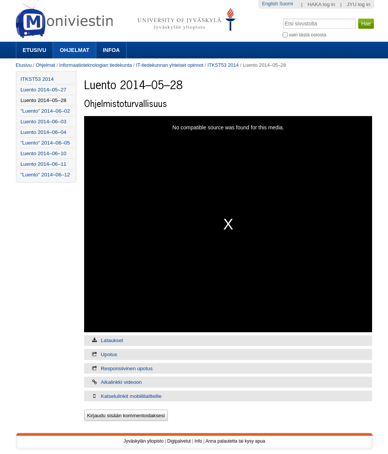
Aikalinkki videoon (121, 382)
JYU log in (358, 4)
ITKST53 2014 (223, 65)
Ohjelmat (74, 50)
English (270, 3)
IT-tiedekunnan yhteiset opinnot (169, 65)
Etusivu (34, 50)
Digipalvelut (179, 441)
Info (198, 441)
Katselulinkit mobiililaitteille (131, 396)
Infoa (111, 50)
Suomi (286, 3)
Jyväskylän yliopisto (143, 441)
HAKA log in (321, 4)
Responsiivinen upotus (127, 368)
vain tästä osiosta (307, 35)
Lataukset (112, 340)
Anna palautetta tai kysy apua (235, 441)
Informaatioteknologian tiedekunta (95, 65)
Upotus (109, 354)
